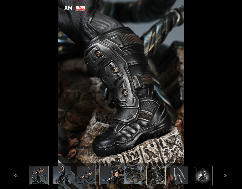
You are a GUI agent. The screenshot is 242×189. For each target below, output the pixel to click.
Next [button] (225, 175)
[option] (121, 94)
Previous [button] (16, 175)
